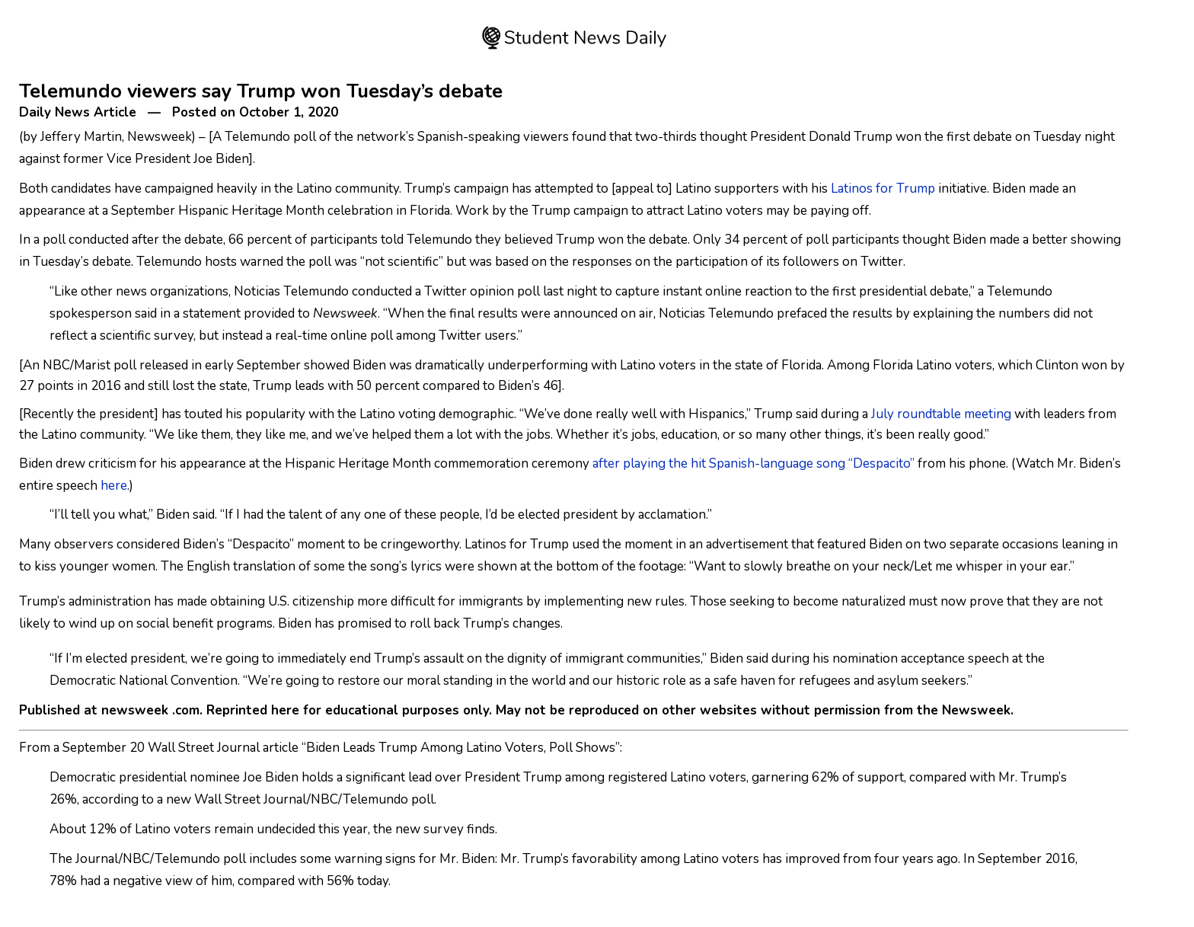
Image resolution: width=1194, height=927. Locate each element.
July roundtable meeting (941, 414)
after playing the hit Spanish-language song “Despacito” (753, 463)
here (114, 485)
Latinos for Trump (883, 188)
